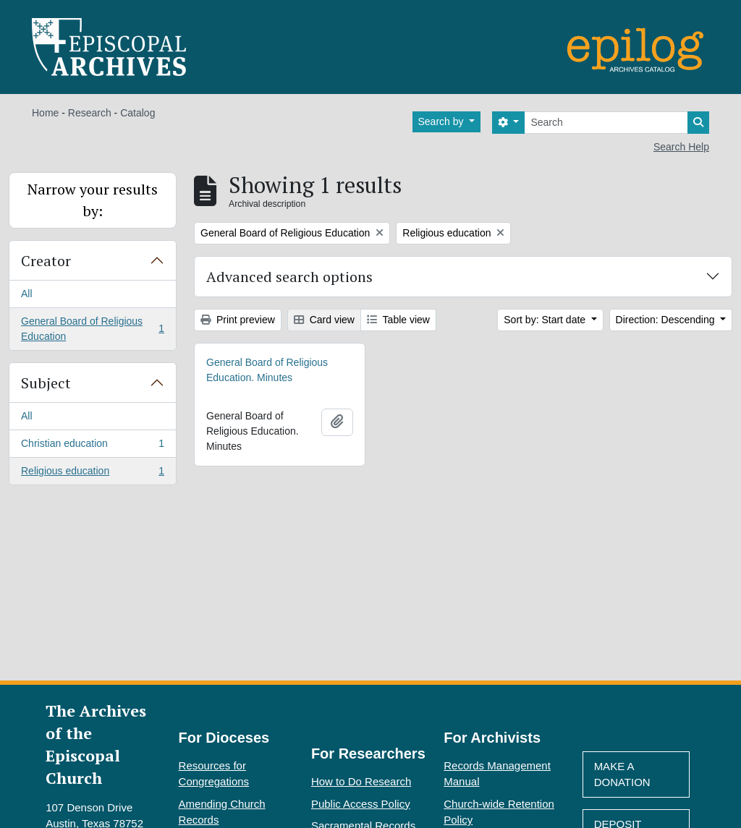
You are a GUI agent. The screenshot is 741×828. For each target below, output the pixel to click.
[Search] (606, 122)
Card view (324, 319)
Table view (398, 319)
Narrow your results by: (92, 200)
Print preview (237, 319)
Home (45, 113)
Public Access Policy (360, 804)
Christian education (92, 446)
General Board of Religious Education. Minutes (267, 370)
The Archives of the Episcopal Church (96, 744)
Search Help (681, 147)
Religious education (92, 474)
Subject (46, 383)
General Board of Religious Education (92, 328)
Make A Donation (622, 774)
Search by (442, 121)
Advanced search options (289, 276)
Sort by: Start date (546, 319)
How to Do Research (361, 781)
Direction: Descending (667, 319)
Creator (46, 260)
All (27, 293)
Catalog (137, 113)
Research (89, 113)
